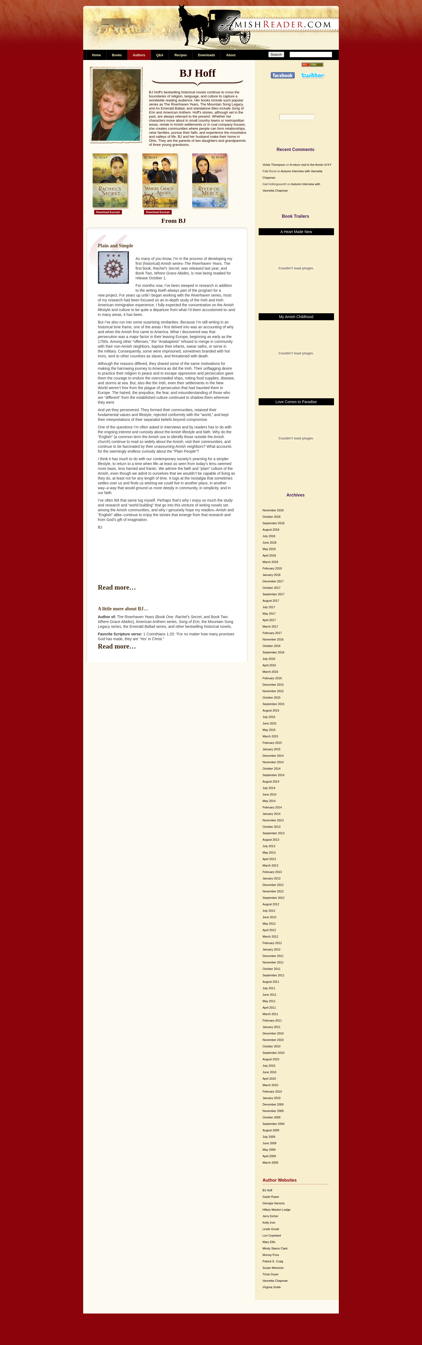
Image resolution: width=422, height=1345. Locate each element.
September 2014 (273, 775)
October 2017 (272, 587)
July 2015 (269, 717)
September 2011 (273, 975)
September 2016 (273, 652)
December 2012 (273, 884)
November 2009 (273, 1110)
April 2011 (269, 1007)
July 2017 (269, 607)
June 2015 (269, 723)
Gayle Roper (271, 1196)
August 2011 (271, 981)
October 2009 (272, 1117)
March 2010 (270, 1085)
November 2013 (273, 820)
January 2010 (272, 1098)
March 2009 (270, 1162)
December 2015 (273, 684)
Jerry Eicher (271, 1216)
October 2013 (272, 826)
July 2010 (269, 1065)
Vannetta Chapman (275, 1280)
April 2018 (269, 555)
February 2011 (272, 1020)
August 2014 (271, 781)
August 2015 (271, 710)
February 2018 (272, 568)
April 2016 (269, 665)
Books (117, 55)
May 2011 (269, 1001)
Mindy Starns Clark (275, 1248)
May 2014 (269, 800)
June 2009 (269, 1143)
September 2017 (273, 594)
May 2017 (269, 613)
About (230, 55)
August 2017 (271, 600)
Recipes (180, 55)
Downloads (206, 55)
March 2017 (270, 626)
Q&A (160, 55)
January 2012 (272, 949)
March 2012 (270, 936)
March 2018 (270, 562)
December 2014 (273, 755)
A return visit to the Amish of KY (310, 164)
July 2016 (269, 658)
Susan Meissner (273, 1267)
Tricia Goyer (271, 1274)
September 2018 (273, 523)
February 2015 (272, 742)
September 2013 (273, 833)
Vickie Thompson (274, 164)
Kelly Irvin (269, 1222)
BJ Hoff (267, 1190)
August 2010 (271, 1059)
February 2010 (272, 1091)
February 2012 (272, 943)
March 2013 (270, 865)
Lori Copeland (272, 1235)
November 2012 (273, 891)
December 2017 (273, 581)
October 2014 (272, 768)
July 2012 (269, 910)
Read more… (117, 587)
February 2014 (272, 807)
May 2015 (269, 729)
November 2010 (273, 1039)
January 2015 (272, 749)
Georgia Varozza (274, 1203)
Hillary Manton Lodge (277, 1209)
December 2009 (273, 1104)
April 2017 (269, 620)
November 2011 (273, 962)
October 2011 (272, 968)
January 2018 (272, 574)
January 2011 (272, 1027)
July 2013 (269, 846)
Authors (139, 55)
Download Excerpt (108, 212)
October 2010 (272, 1046)
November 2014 (273, 762)
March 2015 (270, 736)
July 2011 (269, 988)
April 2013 (269, 859)
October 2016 (272, 645)
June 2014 (269, 794)
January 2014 (272, 813)
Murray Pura (271, 1254)
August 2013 (271, 839)
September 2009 (273, 1123)
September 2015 (273, 704)
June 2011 (269, 994)
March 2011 (270, 1014)
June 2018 (269, 542)
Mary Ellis (269, 1242)
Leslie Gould (271, 1229)
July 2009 (269, 1136)
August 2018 (271, 529)
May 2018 (269, 549)
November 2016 (273, 639)
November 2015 (273, 691)
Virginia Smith (272, 1287)
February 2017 (272, 633)
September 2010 (273, 1052)
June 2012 (269, 917)
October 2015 (272, 697)
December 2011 (273, 955)
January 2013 (272, 878)
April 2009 (269, 1156)
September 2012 (273, 897)
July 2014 (269, 788)
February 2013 (272, 872)
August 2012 (271, 904)
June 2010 (269, 1072)
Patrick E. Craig (273, 1261)
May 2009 (269, 1149)
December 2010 (273, 1033)
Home (96, 55)
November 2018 (273, 510)
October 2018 (272, 516)
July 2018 (269, 536)
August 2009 (271, 1130)
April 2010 (269, 1078)
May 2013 (269, 852)
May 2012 (269, 923)
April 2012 (269, 930)
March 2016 (270, 671)
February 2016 (272, 678)
